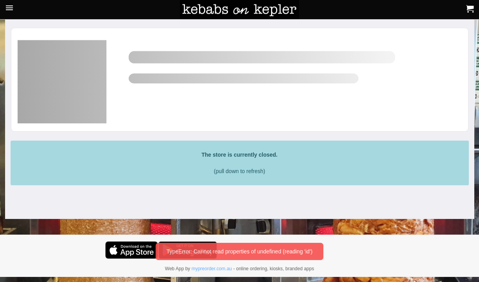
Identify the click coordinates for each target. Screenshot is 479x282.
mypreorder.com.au (212, 268)
